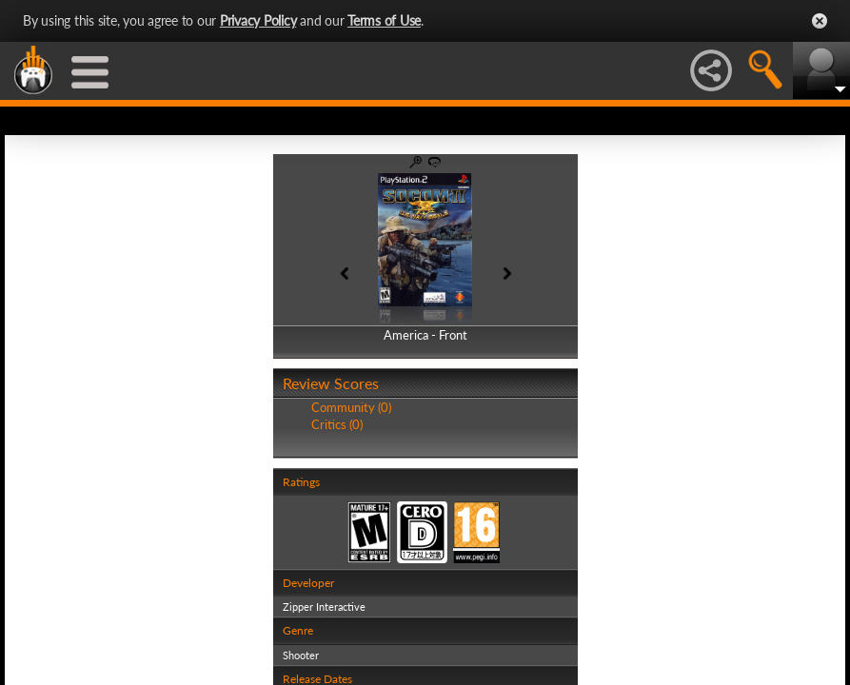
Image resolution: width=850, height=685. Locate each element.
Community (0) (351, 407)
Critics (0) (337, 424)
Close (819, 21)
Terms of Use (384, 20)
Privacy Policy (258, 20)
